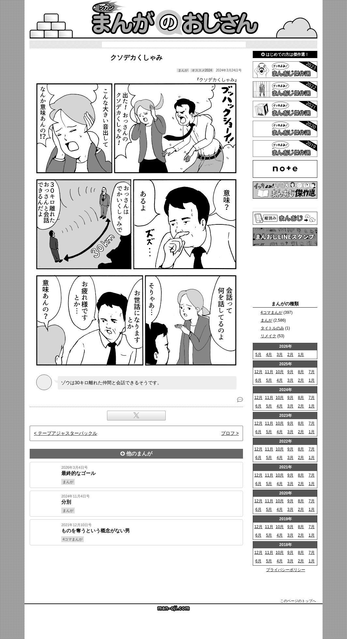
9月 (290, 372)
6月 (258, 380)
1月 (301, 354)
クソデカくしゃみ (136, 57)
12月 (258, 372)
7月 (312, 372)
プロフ (228, 433)
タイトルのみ (272, 328)
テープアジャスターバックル (67, 433)
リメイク (268, 336)
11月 (269, 372)
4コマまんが (271, 312)
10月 (280, 372)
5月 (258, 354)
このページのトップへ (298, 601)
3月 (280, 354)
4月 (269, 354)
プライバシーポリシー (285, 570)
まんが (266, 320)
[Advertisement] (136, 567)
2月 (290, 354)
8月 (301, 372)
